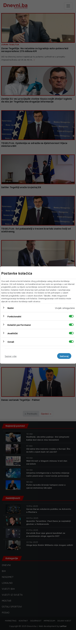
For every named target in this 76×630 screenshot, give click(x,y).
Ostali (10, 341)
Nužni (10, 308)
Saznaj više (11, 356)
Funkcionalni (14, 316)
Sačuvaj (64, 356)
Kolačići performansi (19, 325)
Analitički (12, 333)
